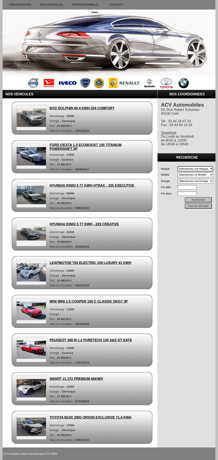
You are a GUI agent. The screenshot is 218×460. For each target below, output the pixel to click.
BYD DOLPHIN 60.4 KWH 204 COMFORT (82, 108)
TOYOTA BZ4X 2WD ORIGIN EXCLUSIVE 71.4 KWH (91, 417)
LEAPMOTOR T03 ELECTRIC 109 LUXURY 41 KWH (90, 263)
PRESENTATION (20, 4)
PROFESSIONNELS (85, 4)
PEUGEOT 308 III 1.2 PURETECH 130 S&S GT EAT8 (91, 340)
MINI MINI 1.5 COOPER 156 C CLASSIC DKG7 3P (89, 301)
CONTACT (116, 4)
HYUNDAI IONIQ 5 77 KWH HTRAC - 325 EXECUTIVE (92, 185)
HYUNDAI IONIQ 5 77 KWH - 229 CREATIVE (84, 224)
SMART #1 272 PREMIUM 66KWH (76, 379)
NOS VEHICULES (51, 4)
